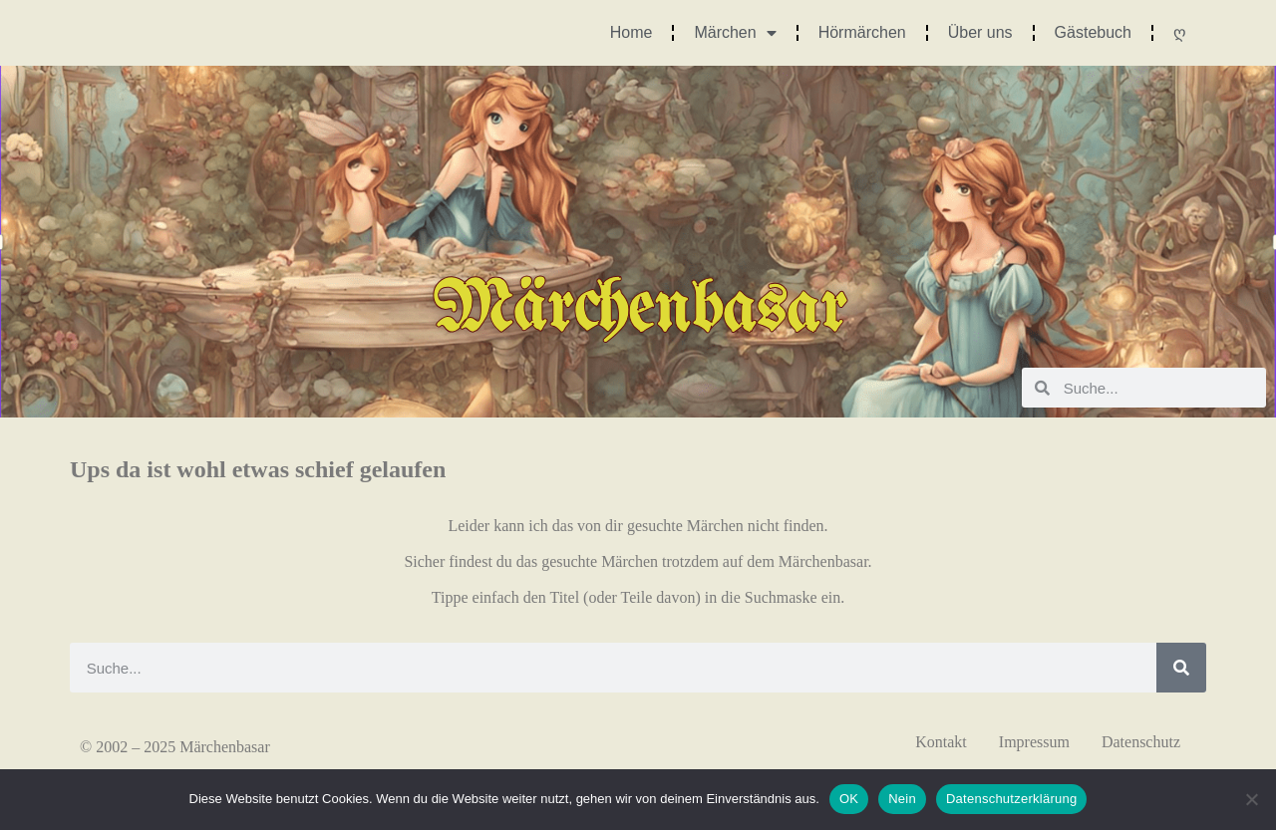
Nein (902, 798)
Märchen (735, 33)
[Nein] (1251, 799)
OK (848, 798)
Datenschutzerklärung (1011, 798)
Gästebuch (1093, 32)
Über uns (980, 32)
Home (631, 32)
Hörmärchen (862, 32)
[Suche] (1181, 667)
